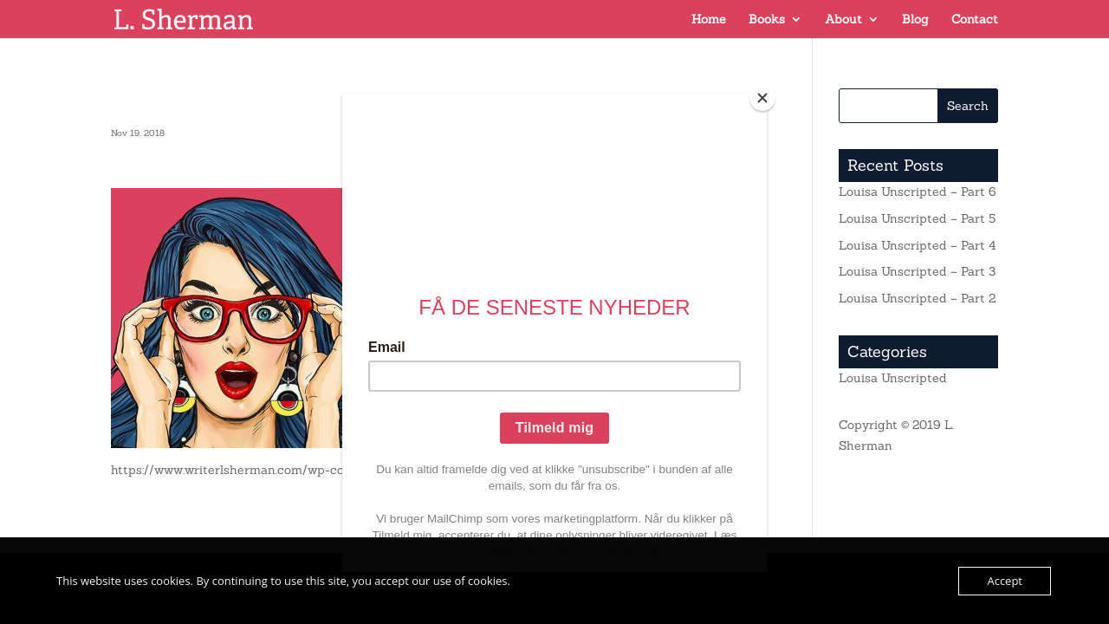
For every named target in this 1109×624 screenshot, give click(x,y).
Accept (1004, 580)
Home (708, 20)
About (843, 20)
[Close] (762, 98)
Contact (974, 20)
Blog (915, 20)
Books (767, 20)
